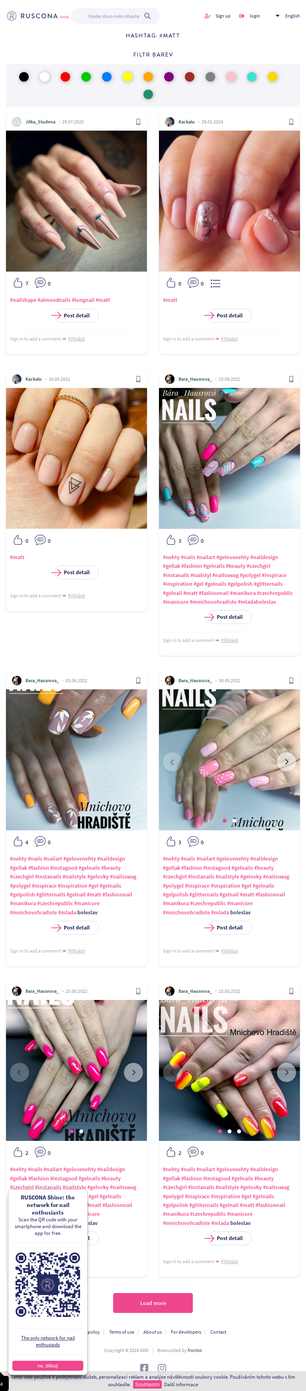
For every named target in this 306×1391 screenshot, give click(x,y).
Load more (153, 1303)
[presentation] (172, 761)
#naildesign (264, 557)
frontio (195, 1350)
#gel (199, 583)
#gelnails (214, 565)
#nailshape (23, 299)
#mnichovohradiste (213, 601)
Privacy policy (86, 1332)
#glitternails (268, 583)
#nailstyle (74, 876)
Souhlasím (147, 1384)
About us (152, 1332)
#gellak (171, 565)
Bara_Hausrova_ (195, 379)
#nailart (205, 557)
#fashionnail (214, 593)
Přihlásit (76, 339)
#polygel (250, 575)
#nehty (171, 557)
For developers (186, 1332)
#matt (103, 299)
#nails (188, 557)
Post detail (72, 315)
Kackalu (186, 122)
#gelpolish (240, 583)
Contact (218, 1332)
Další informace (181, 1384)
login (255, 16)
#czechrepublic (275, 593)
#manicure (175, 601)
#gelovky (98, 876)
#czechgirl (259, 565)
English (292, 16)
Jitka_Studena (40, 122)
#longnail (83, 299)
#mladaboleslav (257, 601)
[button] (225, 821)
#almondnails (54, 299)
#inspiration (177, 583)
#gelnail (172, 593)
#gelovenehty (232, 557)
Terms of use (121, 1332)
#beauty (235, 565)
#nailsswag (225, 575)
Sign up (223, 16)
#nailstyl (200, 575)
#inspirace (274, 575)
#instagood (63, 867)
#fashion (191, 565)
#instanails (176, 575)
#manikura (243, 593)
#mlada (67, 912)
